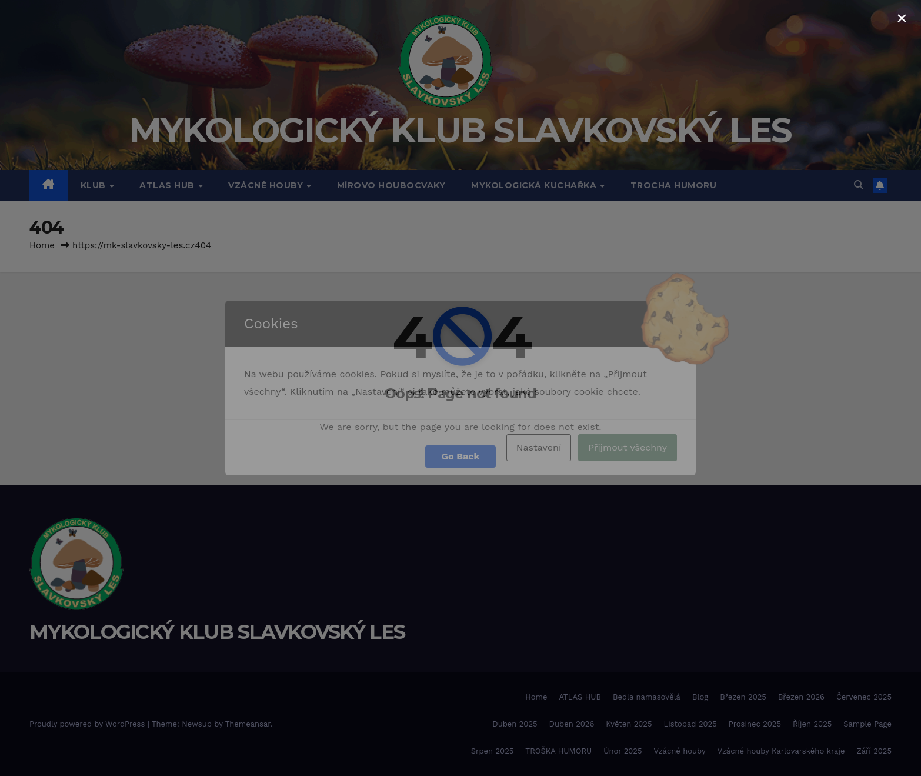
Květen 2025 (629, 724)
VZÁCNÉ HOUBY (267, 185)
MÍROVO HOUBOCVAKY (391, 185)
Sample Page (867, 724)
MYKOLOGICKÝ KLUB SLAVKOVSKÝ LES (460, 130)
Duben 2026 (572, 724)
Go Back (461, 456)
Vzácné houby (679, 751)
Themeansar (248, 724)
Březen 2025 (743, 696)
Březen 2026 (801, 696)
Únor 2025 (622, 751)
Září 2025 (874, 751)
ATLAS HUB (168, 185)
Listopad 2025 (690, 724)
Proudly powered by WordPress (88, 724)
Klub (95, 185)
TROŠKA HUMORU (558, 751)
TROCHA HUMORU (673, 185)
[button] (858, 185)
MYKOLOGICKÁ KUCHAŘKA (535, 185)
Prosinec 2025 (755, 724)
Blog (700, 696)
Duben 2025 (514, 724)
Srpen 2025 (492, 751)
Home (42, 245)
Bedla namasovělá (646, 696)
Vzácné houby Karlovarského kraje (781, 751)
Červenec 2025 (864, 696)
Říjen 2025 (812, 724)
